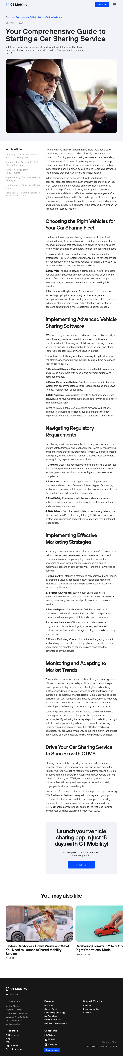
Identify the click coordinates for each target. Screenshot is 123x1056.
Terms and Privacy (109, 1042)
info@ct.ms (49, 1035)
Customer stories (91, 1009)
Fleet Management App (54, 1013)
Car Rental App (51, 1016)
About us (87, 1005)
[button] (114, 4)
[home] (16, 4)
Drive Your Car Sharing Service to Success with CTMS (23, 194)
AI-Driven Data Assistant (55, 1023)
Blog (8, 17)
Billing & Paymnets (52, 1020)
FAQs (8, 1042)
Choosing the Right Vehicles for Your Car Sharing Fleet (22, 156)
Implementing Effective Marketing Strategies (23, 179)
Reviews (87, 1013)
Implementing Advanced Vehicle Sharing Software (22, 163)
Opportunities (12, 1046)
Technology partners (15, 1049)
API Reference (12, 1035)
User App (48, 1005)
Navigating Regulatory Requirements (17, 171)
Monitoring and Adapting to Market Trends (23, 186)
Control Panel (50, 1009)
